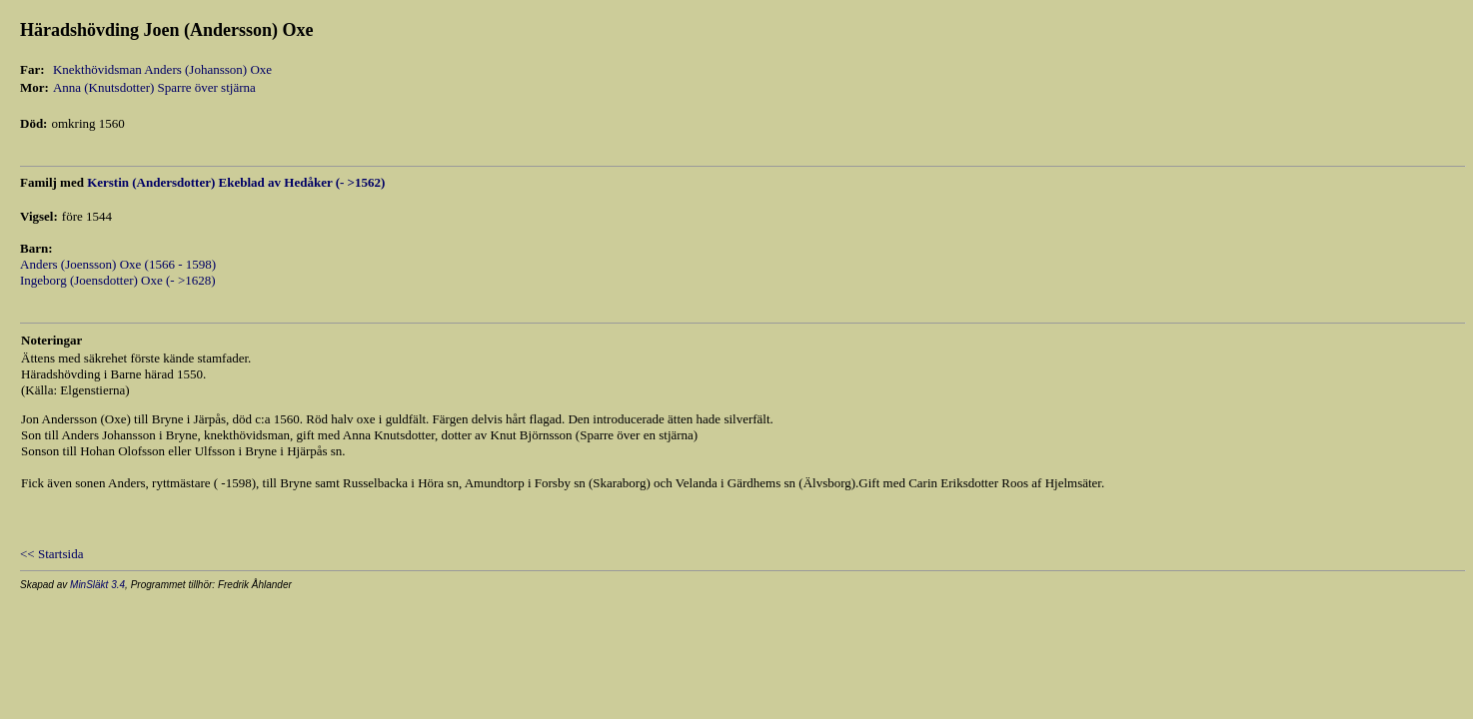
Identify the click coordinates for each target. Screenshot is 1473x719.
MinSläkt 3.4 (97, 584)
